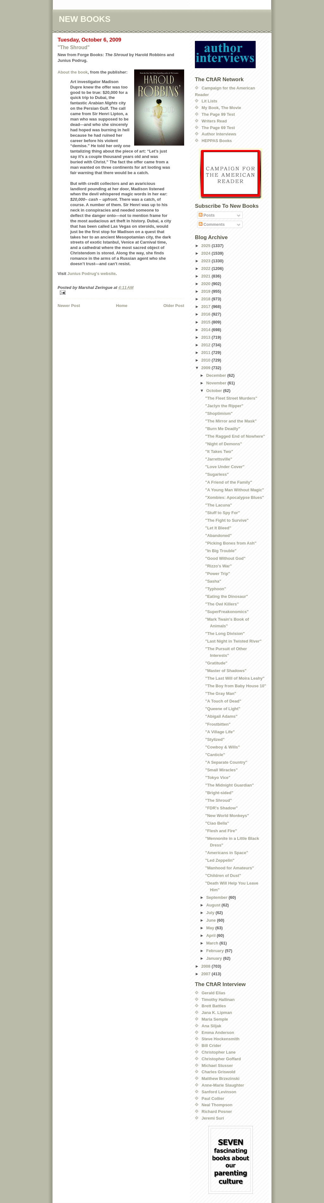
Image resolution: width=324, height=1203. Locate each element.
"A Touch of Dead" (223, 701)
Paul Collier (213, 1098)
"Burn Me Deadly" (222, 428)
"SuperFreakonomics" (226, 611)
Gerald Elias (213, 993)
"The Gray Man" (220, 693)
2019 (206, 291)
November (216, 383)
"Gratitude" (216, 663)
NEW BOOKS (84, 19)
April (211, 935)
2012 (206, 345)
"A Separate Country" (226, 762)
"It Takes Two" (219, 451)
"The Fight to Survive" (226, 520)
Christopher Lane (219, 1052)
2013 (206, 337)
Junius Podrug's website (91, 273)
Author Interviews (219, 134)
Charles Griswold (218, 1071)
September (217, 897)
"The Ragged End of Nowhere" (235, 436)
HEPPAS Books (217, 140)
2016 (206, 314)
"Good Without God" (225, 558)
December (216, 375)
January (214, 958)
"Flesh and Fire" (221, 830)
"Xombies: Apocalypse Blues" (234, 497)
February (215, 950)
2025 (206, 245)
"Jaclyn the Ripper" (224, 405)
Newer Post (69, 305)
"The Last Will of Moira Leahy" (235, 678)
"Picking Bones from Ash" (230, 543)
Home (121, 305)
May (210, 927)
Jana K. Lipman (217, 1012)
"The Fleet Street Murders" (231, 398)
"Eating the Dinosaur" (226, 596)
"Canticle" (215, 754)
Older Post (173, 305)
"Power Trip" (217, 573)
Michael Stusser (217, 1065)
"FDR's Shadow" (221, 808)
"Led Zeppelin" (219, 860)
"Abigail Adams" (221, 716)
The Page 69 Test (218, 127)
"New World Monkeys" (227, 815)
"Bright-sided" (219, 792)
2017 (206, 306)
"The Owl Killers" (222, 604)
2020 (206, 283)
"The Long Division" (225, 633)
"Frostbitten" (217, 724)
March (213, 943)
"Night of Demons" (223, 443)
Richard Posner (217, 1111)
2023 (206, 260)
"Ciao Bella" (217, 823)
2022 (206, 268)
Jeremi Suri (213, 1118)
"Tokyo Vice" (217, 777)
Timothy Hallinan (218, 999)
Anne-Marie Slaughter (223, 1085)
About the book (73, 72)
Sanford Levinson (219, 1091)
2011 (206, 352)
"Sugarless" (216, 474)
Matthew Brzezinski (221, 1078)
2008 (206, 966)
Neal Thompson (217, 1104)
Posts (207, 215)
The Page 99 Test (218, 114)
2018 (206, 299)
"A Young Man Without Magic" (234, 489)
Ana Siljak (211, 1025)
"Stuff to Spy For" (222, 512)
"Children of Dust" (223, 875)
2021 (206, 276)
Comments (212, 224)
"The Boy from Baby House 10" (235, 685)
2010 (206, 360)
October (214, 390)
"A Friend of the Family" (228, 482)
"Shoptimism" (219, 413)
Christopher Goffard (221, 1058)
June (211, 920)
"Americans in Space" (226, 852)
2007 (206, 973)
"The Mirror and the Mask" (231, 421)
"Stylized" (214, 739)
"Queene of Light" (222, 708)
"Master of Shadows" (225, 670)
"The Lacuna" (218, 505)
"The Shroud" (74, 47)
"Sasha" (213, 581)
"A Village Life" (219, 731)
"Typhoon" (215, 588)
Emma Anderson (218, 1032)
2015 (206, 322)
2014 (206, 329)
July (211, 912)
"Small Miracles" (221, 770)
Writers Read (214, 121)
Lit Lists (209, 101)
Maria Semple (215, 1019)
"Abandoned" (218, 535)
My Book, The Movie (221, 107)
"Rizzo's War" (218, 566)
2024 (206, 253)
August (213, 905)
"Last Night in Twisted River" (233, 641)
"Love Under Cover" (224, 466)
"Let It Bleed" (218, 528)
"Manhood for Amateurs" (229, 868)
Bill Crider (211, 1045)
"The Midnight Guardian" (229, 785)
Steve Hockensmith (221, 1038)
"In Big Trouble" (220, 550)
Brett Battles (214, 1006)
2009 (206, 367)
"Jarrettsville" (218, 459)
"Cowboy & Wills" (222, 747)
